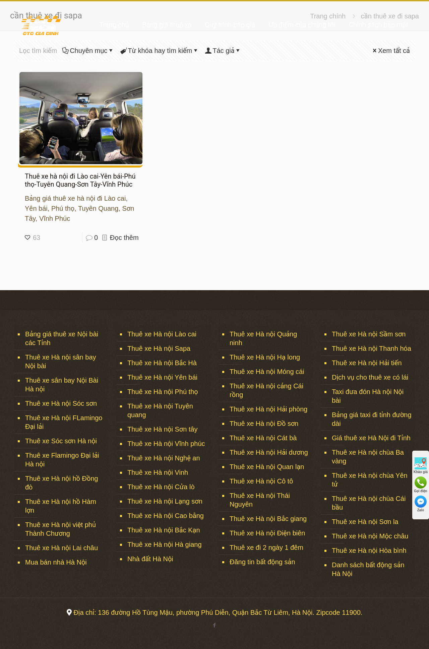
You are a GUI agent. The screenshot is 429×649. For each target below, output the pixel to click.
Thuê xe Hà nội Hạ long (265, 357)
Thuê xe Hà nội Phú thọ (162, 391)
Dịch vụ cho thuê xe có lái (370, 377)
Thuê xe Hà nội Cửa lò (161, 487)
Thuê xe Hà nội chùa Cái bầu (369, 503)
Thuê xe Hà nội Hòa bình (369, 550)
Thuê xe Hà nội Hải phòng (268, 409)
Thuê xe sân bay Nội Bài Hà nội (61, 385)
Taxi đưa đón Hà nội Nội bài (368, 396)
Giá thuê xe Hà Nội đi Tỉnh (371, 438)
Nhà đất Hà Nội (150, 559)
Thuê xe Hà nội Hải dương (269, 452)
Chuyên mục (88, 50)
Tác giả (223, 50)
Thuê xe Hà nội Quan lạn (267, 466)
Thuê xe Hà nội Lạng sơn (164, 501)
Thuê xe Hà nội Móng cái (267, 371)
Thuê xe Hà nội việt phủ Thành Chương (60, 529)
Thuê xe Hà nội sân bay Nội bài (60, 361)
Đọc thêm (124, 237)
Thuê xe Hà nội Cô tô (261, 481)
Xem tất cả (390, 50)
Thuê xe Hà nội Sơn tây (162, 429)
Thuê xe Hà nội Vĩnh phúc (166, 443)
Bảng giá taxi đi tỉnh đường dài (372, 419)
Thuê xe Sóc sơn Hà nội (61, 441)
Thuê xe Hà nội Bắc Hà (162, 363)
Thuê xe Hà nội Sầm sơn (369, 334)
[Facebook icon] (214, 625)
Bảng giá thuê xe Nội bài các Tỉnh (61, 338)
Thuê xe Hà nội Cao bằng (165, 515)
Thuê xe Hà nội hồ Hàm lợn (60, 506)
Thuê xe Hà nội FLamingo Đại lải (63, 422)
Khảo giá (421, 465)
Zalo (421, 504)
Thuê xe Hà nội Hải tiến (367, 363)
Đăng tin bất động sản (262, 562)
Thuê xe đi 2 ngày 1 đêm (266, 547)
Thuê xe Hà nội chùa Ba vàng (368, 457)
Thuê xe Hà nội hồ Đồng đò (61, 483)
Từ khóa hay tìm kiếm (159, 50)
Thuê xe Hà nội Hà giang (164, 544)
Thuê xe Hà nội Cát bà (263, 438)
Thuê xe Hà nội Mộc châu (370, 536)
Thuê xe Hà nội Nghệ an (163, 458)
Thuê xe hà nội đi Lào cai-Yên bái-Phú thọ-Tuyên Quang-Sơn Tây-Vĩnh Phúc (80, 180)
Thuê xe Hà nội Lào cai (161, 334)
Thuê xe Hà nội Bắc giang (268, 518)
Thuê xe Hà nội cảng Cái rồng (266, 390)
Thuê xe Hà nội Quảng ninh (263, 338)
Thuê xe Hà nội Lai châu (61, 547)
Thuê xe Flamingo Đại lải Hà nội (62, 460)
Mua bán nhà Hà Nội (56, 562)
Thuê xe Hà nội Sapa (158, 348)
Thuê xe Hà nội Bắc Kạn (163, 530)
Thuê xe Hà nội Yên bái (162, 377)
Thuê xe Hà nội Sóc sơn (61, 403)
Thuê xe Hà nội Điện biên (267, 533)
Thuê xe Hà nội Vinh (157, 472)
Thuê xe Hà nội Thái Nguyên (260, 500)
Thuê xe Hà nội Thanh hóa (371, 348)
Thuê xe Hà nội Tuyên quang (160, 410)
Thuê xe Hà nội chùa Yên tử (370, 480)
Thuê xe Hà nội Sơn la (365, 521)
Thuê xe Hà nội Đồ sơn (264, 423)
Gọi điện (420, 484)
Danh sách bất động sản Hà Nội (368, 569)
